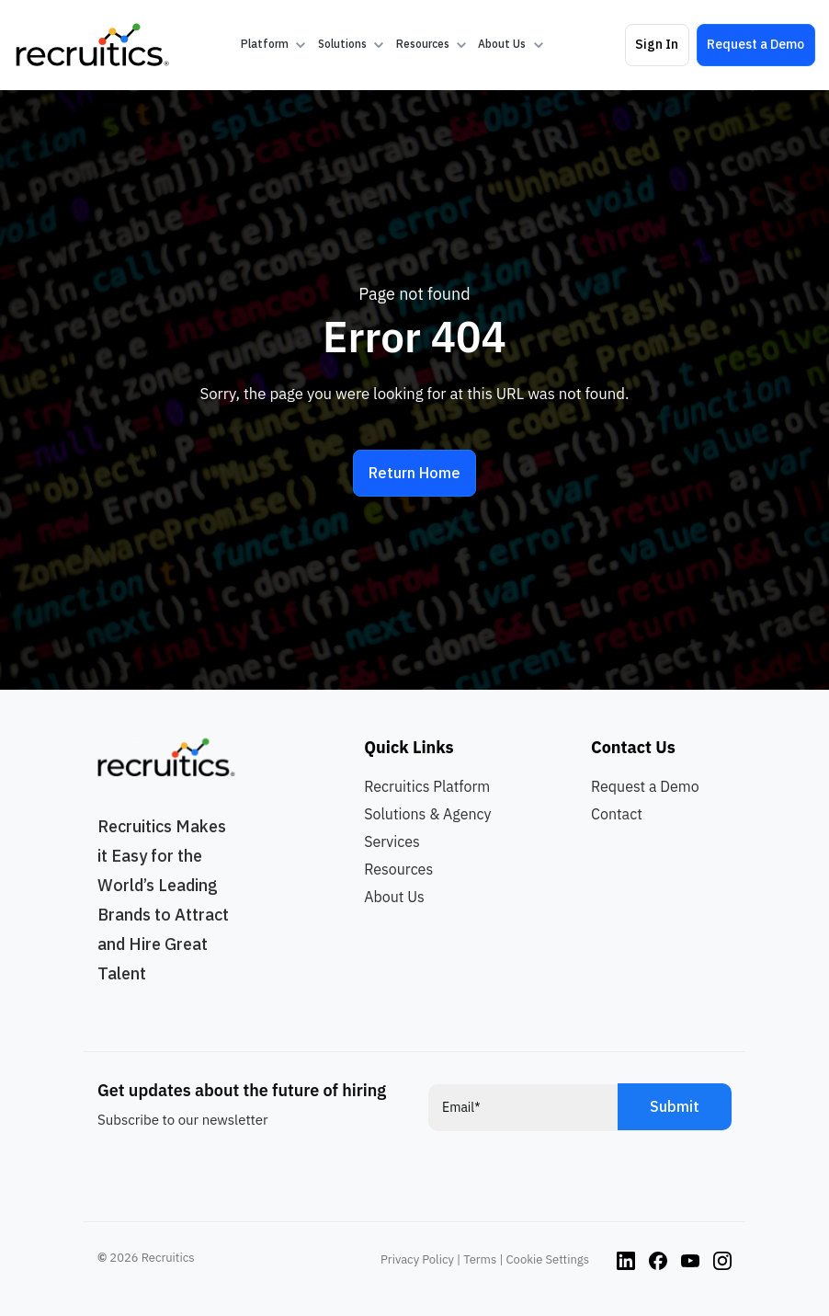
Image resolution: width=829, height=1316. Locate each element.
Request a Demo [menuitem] (645, 786)
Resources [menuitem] (398, 869)
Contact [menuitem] (616, 814)
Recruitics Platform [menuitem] (427, 786)
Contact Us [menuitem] (633, 747)
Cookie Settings (547, 1259)
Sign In (656, 44)
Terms (479, 1259)
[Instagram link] (626, 1259)
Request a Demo (755, 44)
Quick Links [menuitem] (408, 747)
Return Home (414, 472)
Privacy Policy (417, 1259)
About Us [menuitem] (394, 896)
